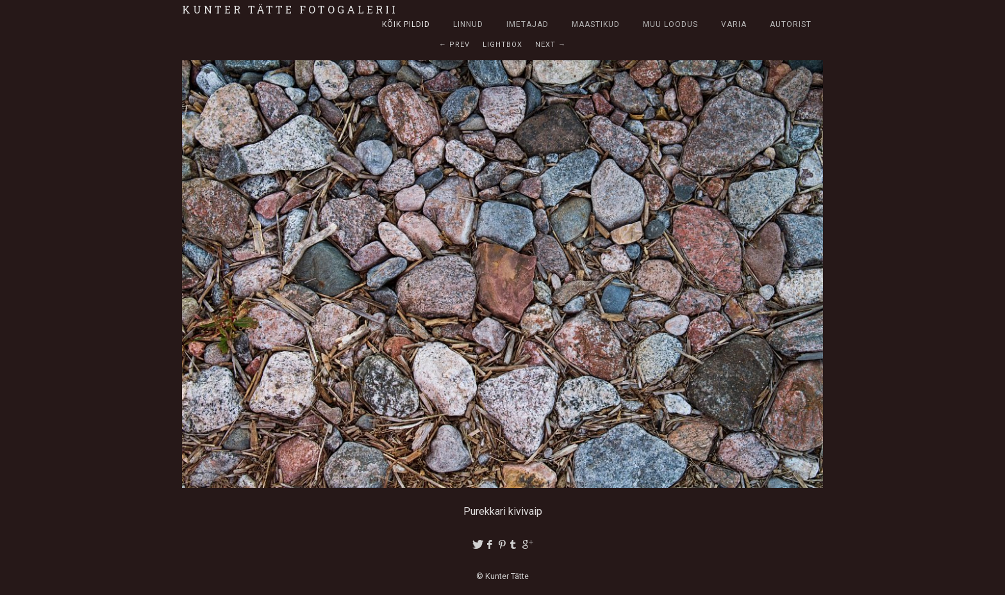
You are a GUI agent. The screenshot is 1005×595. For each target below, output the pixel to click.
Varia (734, 24)
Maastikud (596, 24)
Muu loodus (670, 24)
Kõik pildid (406, 24)
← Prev (454, 44)
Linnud (468, 24)
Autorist (790, 24)
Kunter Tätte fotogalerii (290, 9)
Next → (550, 44)
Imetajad (527, 24)
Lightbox (502, 44)
